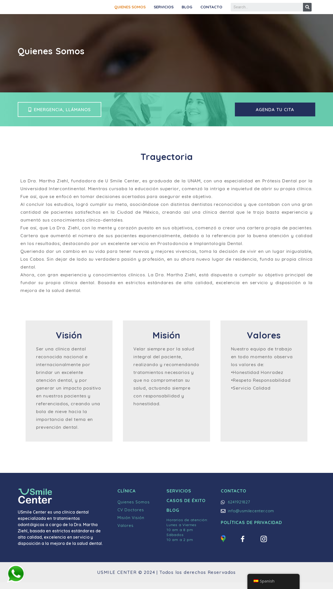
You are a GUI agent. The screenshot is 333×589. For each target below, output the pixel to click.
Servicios (164, 10)
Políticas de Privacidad (251, 529)
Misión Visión (130, 524)
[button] (60, 116)
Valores (125, 532)
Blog (187, 10)
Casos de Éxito (186, 507)
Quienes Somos (130, 10)
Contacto (211, 10)
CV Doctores (130, 516)
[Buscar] (307, 10)
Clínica (126, 498)
